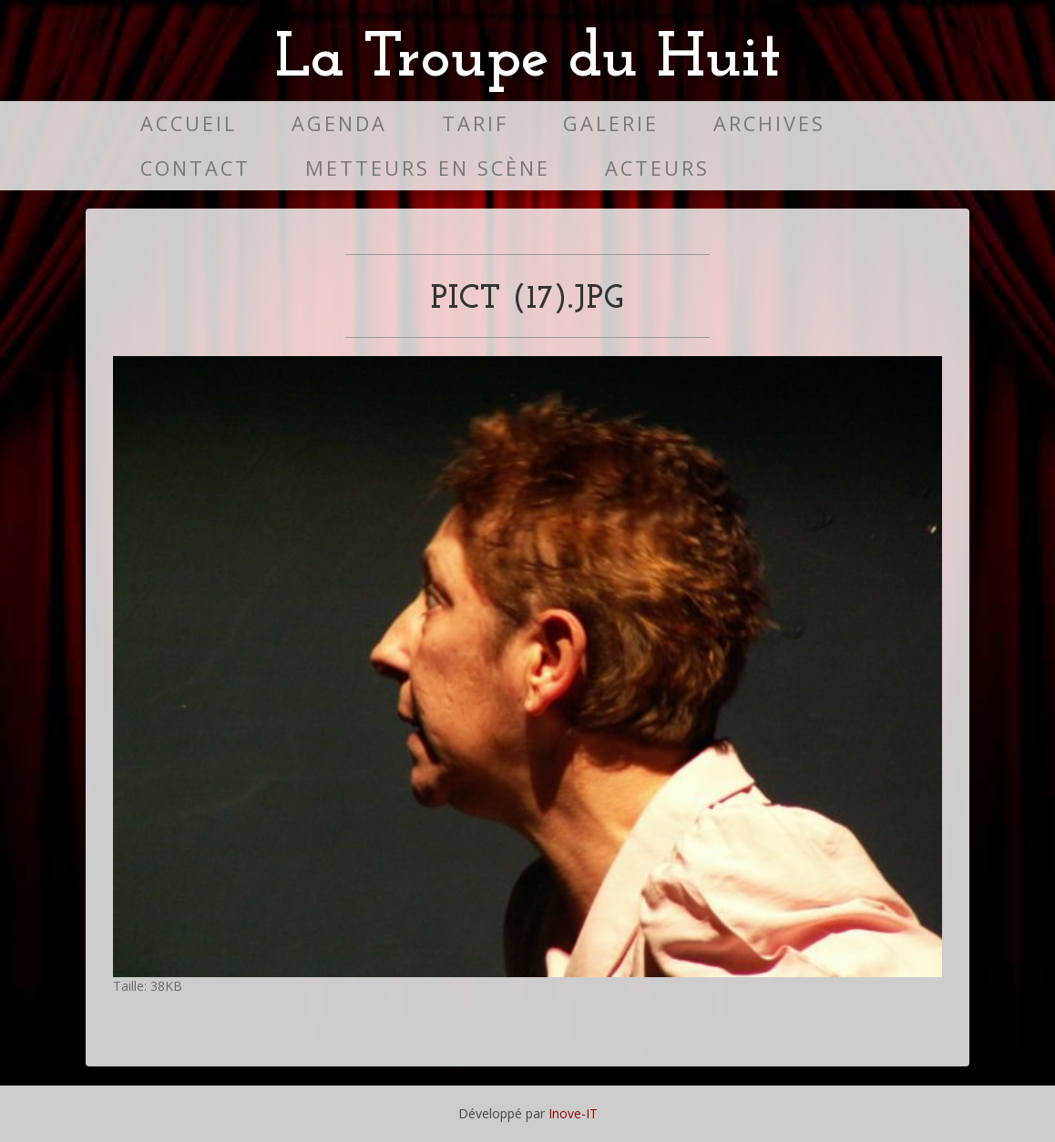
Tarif (475, 123)
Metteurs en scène (427, 168)
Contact (195, 168)
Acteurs (657, 168)
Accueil (188, 123)
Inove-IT (573, 1113)
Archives (769, 123)
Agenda (339, 123)
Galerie (611, 123)
